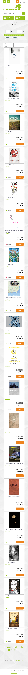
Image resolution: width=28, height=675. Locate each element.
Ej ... (9, 331)
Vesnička (10, 131)
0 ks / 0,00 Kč (22, 1)
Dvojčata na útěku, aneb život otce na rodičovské (14, 231)
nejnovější (21, 44)
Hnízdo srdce (11, 397)
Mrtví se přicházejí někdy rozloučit (14, 529)
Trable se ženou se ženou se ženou (14, 463)
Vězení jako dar (11, 197)
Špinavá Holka (11, 562)
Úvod (12, 22)
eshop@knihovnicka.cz (18, 672)
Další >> (17, 650)
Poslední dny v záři (12, 628)
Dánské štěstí (11, 164)
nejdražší (16, 44)
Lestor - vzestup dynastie (14, 496)
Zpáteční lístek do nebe (13, 98)
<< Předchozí (8, 647)
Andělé (9, 430)
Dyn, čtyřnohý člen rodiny (14, 364)
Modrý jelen (11, 264)
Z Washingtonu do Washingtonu (14, 298)
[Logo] (13, 7)
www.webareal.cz (18, 660)
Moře (9, 65)
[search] (23, 13)
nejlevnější (11, 44)
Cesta (9, 595)
